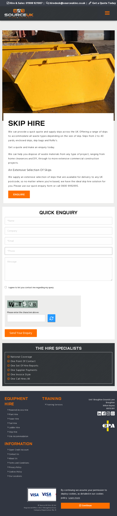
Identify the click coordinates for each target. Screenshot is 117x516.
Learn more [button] (74, 498)
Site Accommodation (18, 436)
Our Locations (15, 476)
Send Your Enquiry (21, 333)
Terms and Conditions (19, 462)
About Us (13, 458)
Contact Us (14, 454)
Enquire (19, 194)
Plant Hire (13, 414)
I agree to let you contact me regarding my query (29, 287)
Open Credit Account (19, 449)
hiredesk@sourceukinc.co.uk (65, 3)
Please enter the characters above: (23, 312)
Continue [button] (85, 505)
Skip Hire (13, 432)
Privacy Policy (15, 467)
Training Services (54, 404)
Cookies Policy (15, 471)
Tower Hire (14, 418)
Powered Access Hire (18, 410)
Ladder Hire (14, 427)
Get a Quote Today (102, 3)
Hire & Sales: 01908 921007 (25, 3)
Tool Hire (13, 423)
